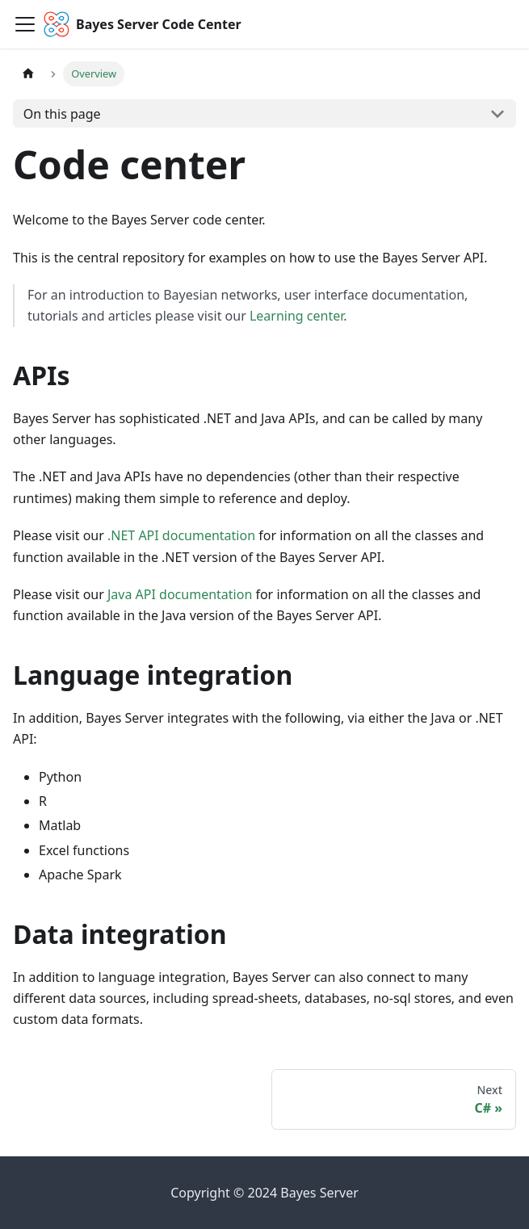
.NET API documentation (181, 535)
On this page (62, 114)
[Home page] (28, 73)
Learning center (296, 316)
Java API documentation (179, 594)
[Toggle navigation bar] (25, 24)
